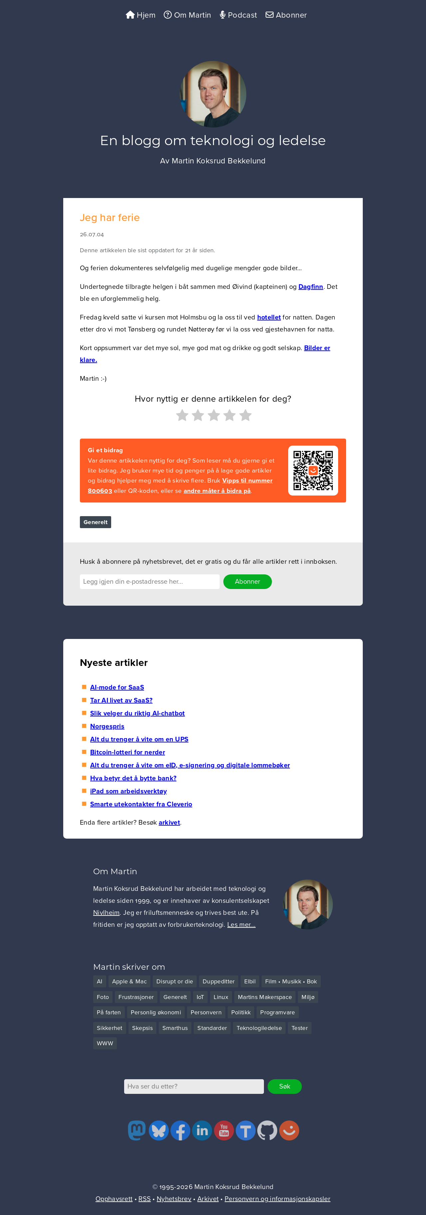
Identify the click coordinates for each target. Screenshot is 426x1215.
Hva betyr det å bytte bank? (133, 778)
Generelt (95, 522)
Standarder (212, 1028)
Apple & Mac (129, 981)
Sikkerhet (109, 1028)
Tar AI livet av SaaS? (121, 701)
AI (100, 981)
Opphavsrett (114, 1199)
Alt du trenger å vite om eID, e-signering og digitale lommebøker (190, 765)
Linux (221, 997)
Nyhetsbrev (174, 1199)
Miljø (308, 997)
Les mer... (241, 925)
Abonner (287, 15)
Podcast (238, 15)
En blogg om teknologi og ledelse (213, 141)
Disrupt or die (174, 981)
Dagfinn (311, 287)
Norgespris (107, 726)
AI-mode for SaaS (117, 688)
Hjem (140, 15)
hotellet (269, 317)
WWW (105, 1043)
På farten (109, 1012)
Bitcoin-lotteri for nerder (127, 752)
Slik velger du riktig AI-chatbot (137, 713)
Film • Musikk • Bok (291, 981)
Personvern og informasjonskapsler (277, 1199)
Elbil (250, 981)
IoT (200, 997)
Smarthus (175, 1028)
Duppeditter (219, 981)
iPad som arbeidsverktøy (128, 791)
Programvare (277, 1012)
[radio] (181, 417)
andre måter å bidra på (217, 491)
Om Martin (187, 15)
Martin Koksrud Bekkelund (219, 161)
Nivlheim (106, 913)
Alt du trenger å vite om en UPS (139, 739)
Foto (103, 997)
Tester (300, 1028)
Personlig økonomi (156, 1012)
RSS (144, 1199)
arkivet (169, 823)
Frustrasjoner (136, 997)
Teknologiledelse (259, 1028)
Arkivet (208, 1199)
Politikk (241, 1012)
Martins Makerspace (265, 997)
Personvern (206, 1012)
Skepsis (142, 1028)
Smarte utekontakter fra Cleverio (141, 804)
